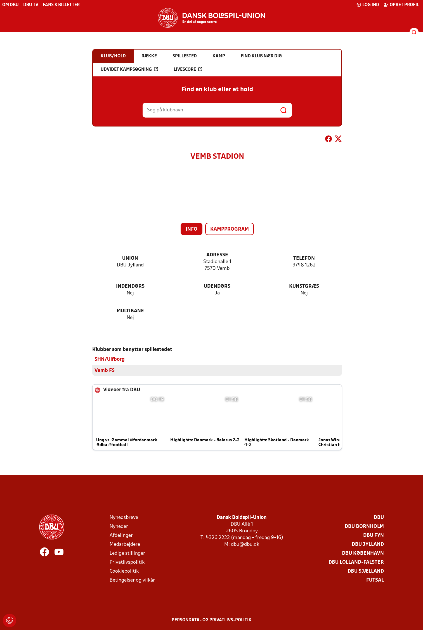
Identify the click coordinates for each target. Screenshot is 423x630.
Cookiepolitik (124, 571)
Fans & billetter (61, 5)
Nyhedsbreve (124, 517)
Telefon (304, 258)
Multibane (130, 311)
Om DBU (10, 5)
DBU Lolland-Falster (356, 562)
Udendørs (217, 286)
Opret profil (401, 4)
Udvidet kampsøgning (129, 69)
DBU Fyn (373, 535)
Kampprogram (229, 229)
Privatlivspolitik (127, 562)
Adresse (217, 255)
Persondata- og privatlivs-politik (212, 620)
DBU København (363, 553)
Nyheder (119, 526)
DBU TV (30, 5)
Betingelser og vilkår (132, 580)
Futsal (375, 580)
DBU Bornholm (364, 526)
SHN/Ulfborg (109, 359)
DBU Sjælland (366, 571)
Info (191, 229)
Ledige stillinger (127, 553)
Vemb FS (104, 370)
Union (130, 258)
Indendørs (130, 286)
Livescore (188, 69)
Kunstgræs (304, 286)
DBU (379, 517)
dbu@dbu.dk (245, 544)
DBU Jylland (368, 544)
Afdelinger (121, 535)
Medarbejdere (125, 544)
